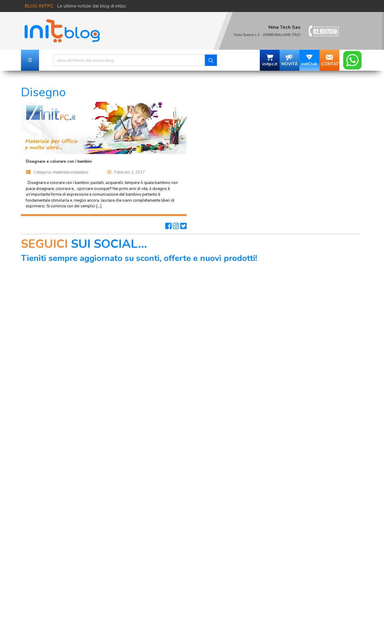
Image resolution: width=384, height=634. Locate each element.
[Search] (129, 60)
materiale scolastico (70, 172)
